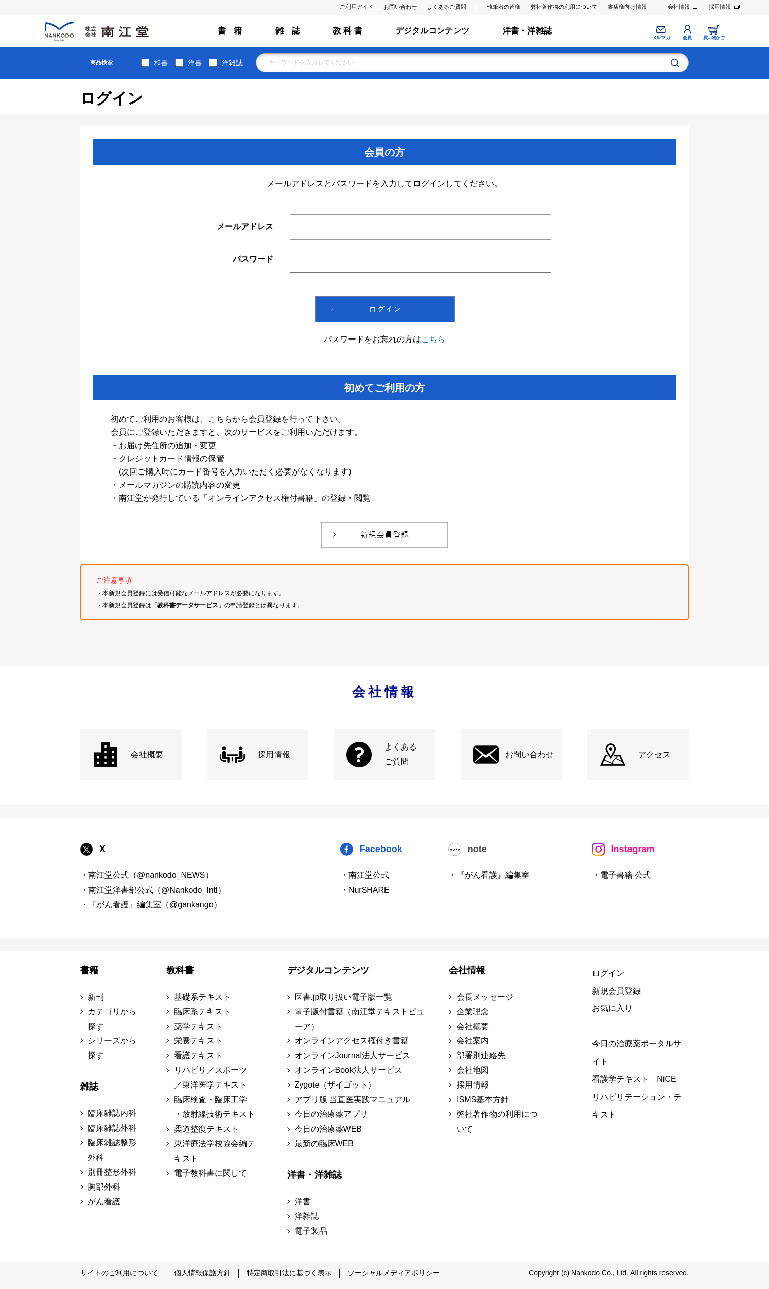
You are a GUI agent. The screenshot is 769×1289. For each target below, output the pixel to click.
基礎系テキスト (202, 997)
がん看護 (104, 1201)
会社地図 (473, 1070)
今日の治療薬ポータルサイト (636, 1052)
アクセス (654, 754)
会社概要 (147, 754)
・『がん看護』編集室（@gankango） (151, 904)
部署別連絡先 (481, 1055)
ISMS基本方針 (483, 1099)
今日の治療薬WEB (328, 1129)
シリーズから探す (112, 1048)
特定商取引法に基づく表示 (289, 1273)
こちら (433, 339)
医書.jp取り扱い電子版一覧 (344, 997)
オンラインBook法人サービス (348, 1070)
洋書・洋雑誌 (527, 30)
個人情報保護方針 (202, 1273)
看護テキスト (198, 1055)
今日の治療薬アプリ (331, 1114)
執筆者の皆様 (503, 7)
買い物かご (714, 37)
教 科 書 (347, 30)
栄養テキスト (198, 1040)
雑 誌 (287, 30)
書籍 (89, 970)
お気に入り (612, 1008)
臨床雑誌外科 (112, 1128)
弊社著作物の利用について (564, 7)
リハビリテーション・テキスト (636, 1106)
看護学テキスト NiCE (634, 1079)
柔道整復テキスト (206, 1129)
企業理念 (473, 1011)
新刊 (96, 997)
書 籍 (230, 30)
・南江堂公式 (364, 875)
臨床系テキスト (202, 1011)
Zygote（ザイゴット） (335, 1084)
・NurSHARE (365, 890)
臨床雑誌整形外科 (112, 1150)
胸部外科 (104, 1186)
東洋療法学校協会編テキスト (214, 1151)
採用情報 (720, 7)
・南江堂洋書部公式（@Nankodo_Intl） (153, 890)
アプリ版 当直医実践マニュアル (352, 1099)
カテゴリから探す (112, 1019)
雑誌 (89, 1086)
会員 (687, 37)
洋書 (195, 63)
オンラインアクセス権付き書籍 (351, 1040)
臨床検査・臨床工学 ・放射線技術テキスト (214, 1106)
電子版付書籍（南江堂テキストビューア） (360, 1019)
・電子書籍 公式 (621, 875)
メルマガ (661, 37)
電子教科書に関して (210, 1173)
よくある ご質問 (400, 754)
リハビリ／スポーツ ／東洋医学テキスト (210, 1077)
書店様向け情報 (627, 7)
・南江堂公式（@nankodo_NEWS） (147, 875)
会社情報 (679, 7)
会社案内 (473, 1040)
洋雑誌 (232, 63)
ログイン (608, 973)
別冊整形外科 (112, 1172)
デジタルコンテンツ (433, 30)
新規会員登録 (616, 991)
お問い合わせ (400, 7)
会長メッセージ (485, 997)
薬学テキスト (198, 1026)
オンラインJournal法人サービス (352, 1055)
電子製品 (311, 1231)
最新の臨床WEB (324, 1143)
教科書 (180, 970)
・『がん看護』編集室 (489, 875)
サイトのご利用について (119, 1273)
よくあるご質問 (446, 7)
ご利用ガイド (356, 7)
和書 (161, 63)
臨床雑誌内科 (112, 1113)
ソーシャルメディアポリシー (393, 1273)
